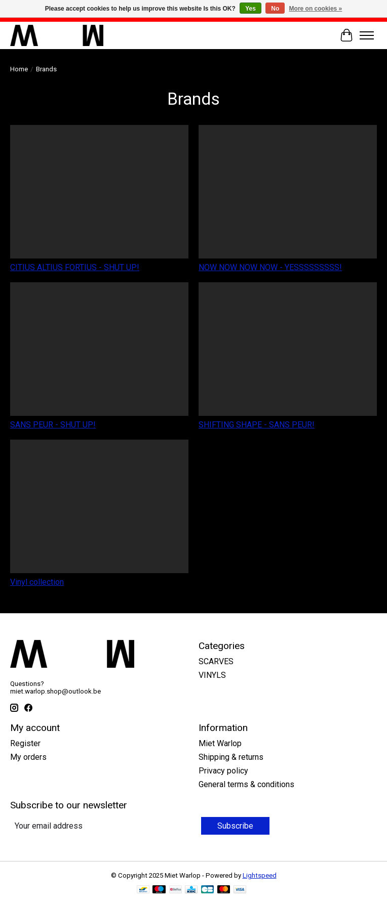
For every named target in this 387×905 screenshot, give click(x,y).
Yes (250, 8)
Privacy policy (223, 770)
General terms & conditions (246, 784)
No (275, 8)
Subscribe (235, 826)
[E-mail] (104, 826)
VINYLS (212, 675)
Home (19, 69)
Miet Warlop (220, 743)
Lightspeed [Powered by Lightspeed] (260, 875)
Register (25, 743)
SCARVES (216, 661)
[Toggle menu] (367, 35)
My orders (28, 757)
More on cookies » (315, 8)
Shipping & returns (231, 757)
